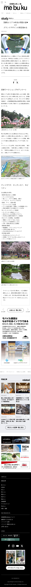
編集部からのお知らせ (7, 519)
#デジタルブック (13, 371)
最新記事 (3, 481)
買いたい (3, 492)
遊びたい (3, 496)
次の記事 (28, 311)
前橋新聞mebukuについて (8, 517)
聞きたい (3, 494)
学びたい (15, 13)
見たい (3, 489)
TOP (2, 13)
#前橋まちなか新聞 (23, 371)
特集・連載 (4, 508)
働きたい (3, 499)
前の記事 (3, 311)
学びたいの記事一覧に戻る (15, 427)
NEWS (3, 487)
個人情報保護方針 (15, 578)
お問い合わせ (4, 526)
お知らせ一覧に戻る (15, 310)
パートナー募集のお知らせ (8, 524)
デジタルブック (5, 503)
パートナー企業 (5, 522)
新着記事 (8, 13)
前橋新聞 (3, 501)
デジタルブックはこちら (15, 568)
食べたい (3, 485)
